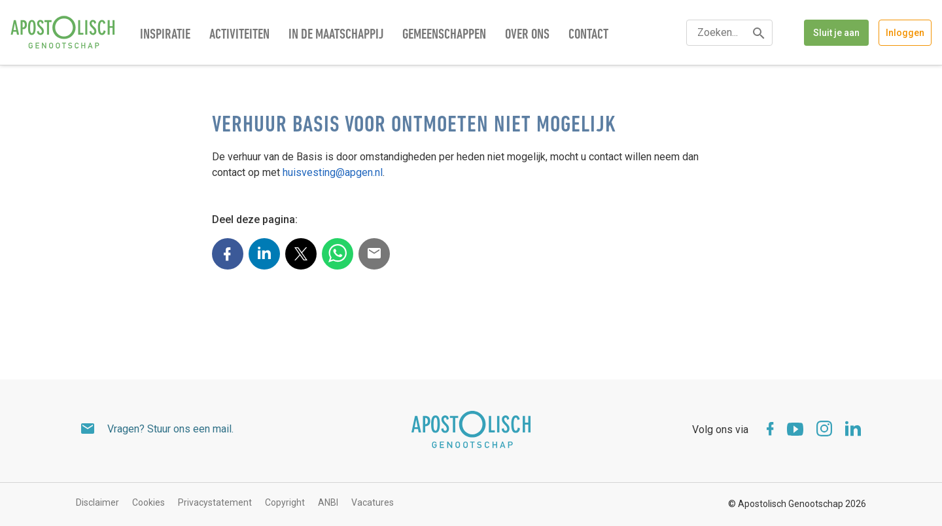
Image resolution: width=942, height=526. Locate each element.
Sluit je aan (836, 32)
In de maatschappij (335, 35)
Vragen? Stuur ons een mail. (170, 429)
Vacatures (372, 502)
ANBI (328, 502)
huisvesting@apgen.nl (333, 172)
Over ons (527, 35)
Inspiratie (165, 35)
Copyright (285, 502)
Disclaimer (97, 502)
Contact (588, 35)
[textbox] (729, 33)
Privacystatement (215, 502)
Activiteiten (239, 35)
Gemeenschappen (444, 35)
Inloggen (905, 32)
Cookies (148, 502)
